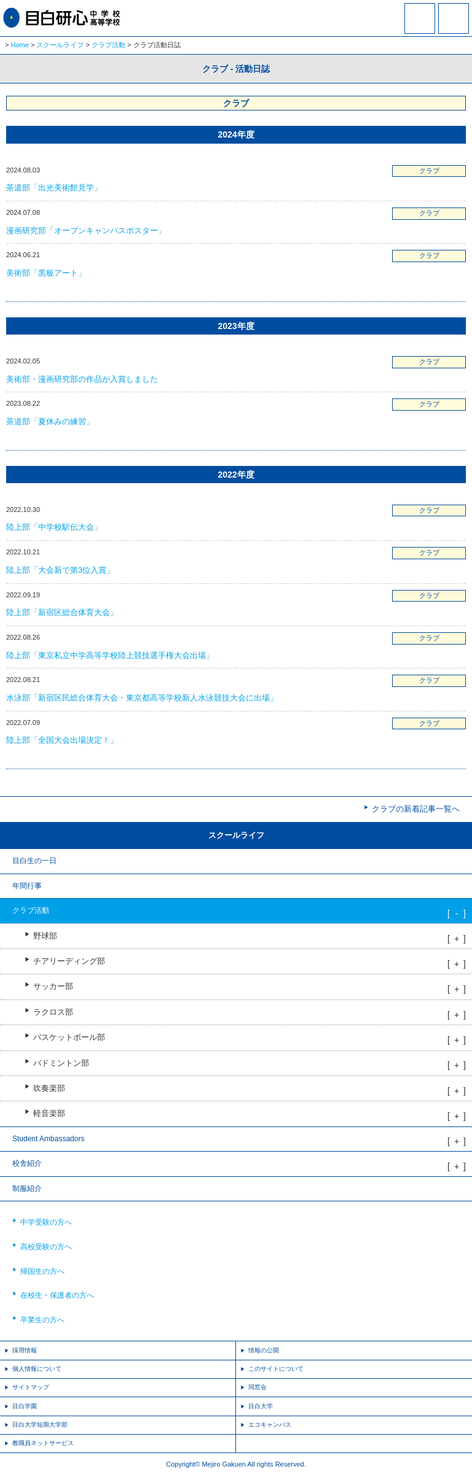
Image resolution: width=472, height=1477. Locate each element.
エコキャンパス (269, 1424)
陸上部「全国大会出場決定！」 (62, 740)
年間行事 (27, 886)
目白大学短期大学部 (40, 1424)
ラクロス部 (53, 1012)
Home (20, 44)
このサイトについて (276, 1368)
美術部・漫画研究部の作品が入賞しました (82, 379)
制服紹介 (27, 1188)
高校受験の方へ (46, 1246)
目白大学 (260, 1406)
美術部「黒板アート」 (46, 272)
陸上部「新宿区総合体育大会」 (62, 612)
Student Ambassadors (48, 1138)
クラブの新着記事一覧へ (416, 808)
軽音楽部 (49, 1113)
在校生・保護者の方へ (57, 1295)
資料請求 (420, 26)
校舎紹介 (27, 1163)
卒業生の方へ (42, 1320)
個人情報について (36, 1368)
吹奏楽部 (49, 1088)
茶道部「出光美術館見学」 (54, 187)
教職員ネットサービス (43, 1443)
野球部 (45, 936)
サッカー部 (53, 986)
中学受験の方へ (46, 1222)
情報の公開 (263, 1350)
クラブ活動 (108, 44)
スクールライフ (60, 44)
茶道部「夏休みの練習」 (50, 421)
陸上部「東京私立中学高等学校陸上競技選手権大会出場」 (110, 655)
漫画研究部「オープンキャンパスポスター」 (86, 230)
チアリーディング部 (69, 961)
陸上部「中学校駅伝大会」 (54, 527)
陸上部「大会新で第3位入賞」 (60, 570)
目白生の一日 (34, 860)
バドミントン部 (61, 1063)
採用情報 (24, 1350)
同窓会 (257, 1387)
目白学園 (24, 1406)
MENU (453, 18)
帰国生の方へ (42, 1271)
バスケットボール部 (69, 1037)
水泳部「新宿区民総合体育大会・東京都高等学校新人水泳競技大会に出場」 (142, 697)
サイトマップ (30, 1387)
